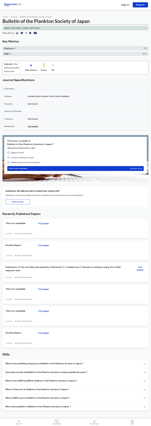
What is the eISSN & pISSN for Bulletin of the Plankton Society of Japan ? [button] (41, 381)
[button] (14, 48)
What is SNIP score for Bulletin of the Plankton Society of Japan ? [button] (37, 398)
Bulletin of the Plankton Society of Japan (36, 17)
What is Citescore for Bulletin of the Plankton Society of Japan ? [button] (37, 390)
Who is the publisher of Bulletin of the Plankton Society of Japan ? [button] (38, 407)
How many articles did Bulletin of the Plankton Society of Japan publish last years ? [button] (46, 372)
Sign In (125, 4)
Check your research (75, 168)
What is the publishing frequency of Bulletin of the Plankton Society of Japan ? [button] (44, 364)
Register (140, 4)
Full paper (43, 224)
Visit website (33, 126)
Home (5, 17)
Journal (14, 17)
